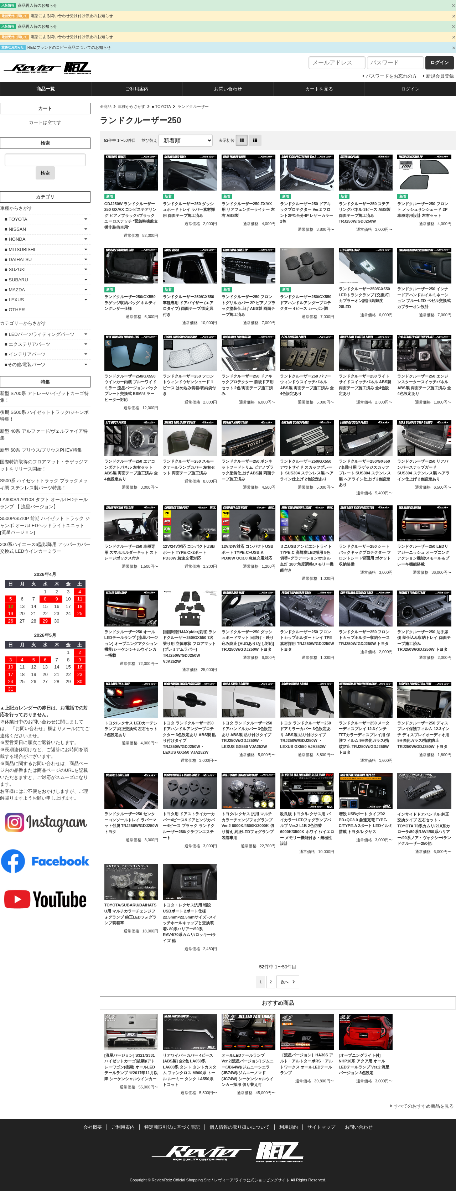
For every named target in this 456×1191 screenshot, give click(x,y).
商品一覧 (45, 89)
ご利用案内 (137, 89)
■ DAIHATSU (18, 259)
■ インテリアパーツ (25, 354)
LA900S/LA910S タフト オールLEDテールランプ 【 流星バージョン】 (44, 503)
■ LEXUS (14, 299)
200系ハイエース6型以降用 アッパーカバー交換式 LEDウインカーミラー (45, 548)
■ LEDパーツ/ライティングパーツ (39, 334)
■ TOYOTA (161, 106)
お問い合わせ (228, 89)
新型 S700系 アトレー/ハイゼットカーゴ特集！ (44, 397)
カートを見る (319, 89)
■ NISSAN (15, 229)
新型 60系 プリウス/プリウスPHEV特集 (41, 450)
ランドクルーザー (193, 106)
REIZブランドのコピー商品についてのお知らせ (69, 47)
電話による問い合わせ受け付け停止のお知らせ (72, 16)
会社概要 (92, 1127)
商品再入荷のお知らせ (37, 5)
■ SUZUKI (15, 269)
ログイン (410, 89)
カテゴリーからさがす (23, 323)
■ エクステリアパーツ (27, 344)
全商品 (106, 106)
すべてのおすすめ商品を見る (424, 1106)
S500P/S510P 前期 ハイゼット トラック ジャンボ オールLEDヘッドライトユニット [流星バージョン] (45, 525)
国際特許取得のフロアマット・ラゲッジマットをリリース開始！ (44, 465)
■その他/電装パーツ (25, 364)
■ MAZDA (15, 289)
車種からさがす (131, 106)
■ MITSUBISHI (20, 249)
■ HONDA (15, 239)
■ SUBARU (16, 279)
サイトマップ (321, 1127)
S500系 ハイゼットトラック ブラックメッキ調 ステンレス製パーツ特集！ (44, 484)
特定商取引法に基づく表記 (172, 1127)
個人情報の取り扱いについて (239, 1127)
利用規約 (288, 1127)
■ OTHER (15, 309)
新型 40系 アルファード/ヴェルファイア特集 (44, 434)
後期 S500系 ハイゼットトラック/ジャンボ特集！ (44, 416)
